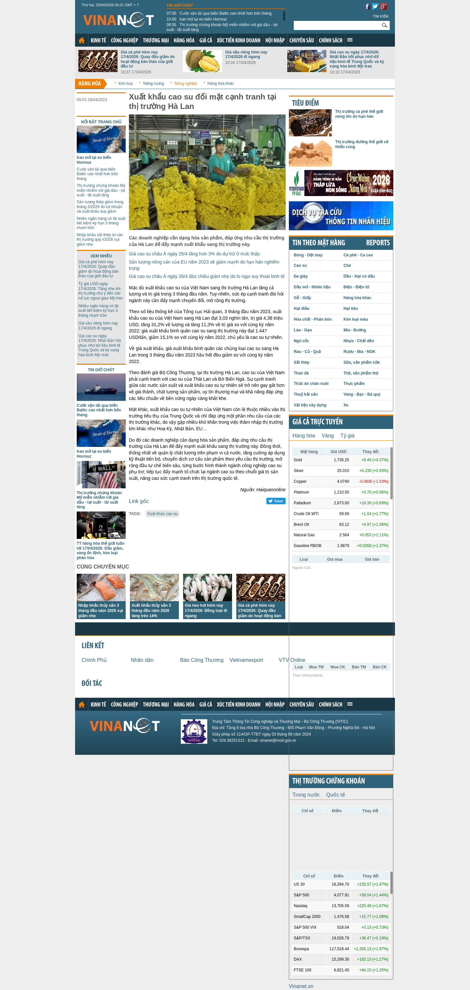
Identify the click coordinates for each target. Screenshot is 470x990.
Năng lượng (153, 83)
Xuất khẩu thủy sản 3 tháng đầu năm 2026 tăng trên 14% (151, 610)
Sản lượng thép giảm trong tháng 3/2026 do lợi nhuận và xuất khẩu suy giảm (100, 207)
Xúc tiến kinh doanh (238, 41)
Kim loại (125, 83)
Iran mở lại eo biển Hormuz (196, 19)
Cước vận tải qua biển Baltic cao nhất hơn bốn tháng (219, 13)
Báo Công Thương (202, 660)
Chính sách (330, 41)
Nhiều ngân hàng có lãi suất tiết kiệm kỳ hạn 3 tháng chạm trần (101, 223)
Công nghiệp (124, 41)
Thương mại (156, 41)
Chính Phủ (94, 660)
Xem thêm (349, 39)
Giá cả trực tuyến (317, 422)
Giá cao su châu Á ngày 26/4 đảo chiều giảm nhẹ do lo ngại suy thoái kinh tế (207, 276)
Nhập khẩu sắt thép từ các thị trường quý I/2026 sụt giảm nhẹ (100, 240)
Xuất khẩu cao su (162, 513)
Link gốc (139, 501)
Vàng (327, 435)
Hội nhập (275, 41)
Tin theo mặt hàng (318, 243)
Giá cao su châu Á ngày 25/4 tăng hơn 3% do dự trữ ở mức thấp (194, 253)
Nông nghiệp (186, 83)
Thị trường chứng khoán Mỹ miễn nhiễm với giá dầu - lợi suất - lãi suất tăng (221, 27)
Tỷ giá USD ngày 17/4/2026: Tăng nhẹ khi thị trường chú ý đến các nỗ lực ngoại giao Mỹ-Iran (100, 291)
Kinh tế (98, 41)
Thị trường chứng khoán (328, 781)
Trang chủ (81, 40)
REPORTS (378, 243)
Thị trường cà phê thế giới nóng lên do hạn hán (359, 113)
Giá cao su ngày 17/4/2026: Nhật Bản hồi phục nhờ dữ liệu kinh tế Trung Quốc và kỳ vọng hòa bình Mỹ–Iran (357, 59)
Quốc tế (335, 795)
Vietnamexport (246, 660)
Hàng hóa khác (221, 83)
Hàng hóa (184, 41)
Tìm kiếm (380, 16)
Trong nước (306, 795)
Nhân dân (142, 660)
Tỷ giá (347, 435)
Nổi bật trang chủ (101, 122)
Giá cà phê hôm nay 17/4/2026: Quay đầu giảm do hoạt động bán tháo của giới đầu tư (148, 59)
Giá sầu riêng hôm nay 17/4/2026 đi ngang (246, 54)
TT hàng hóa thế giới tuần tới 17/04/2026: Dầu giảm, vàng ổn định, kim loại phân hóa (100, 550)
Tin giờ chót (179, 5)
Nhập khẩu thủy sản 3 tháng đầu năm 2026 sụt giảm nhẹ (100, 610)
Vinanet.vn (301, 986)
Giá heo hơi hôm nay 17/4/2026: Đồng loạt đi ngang (206, 610)
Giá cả (205, 41)
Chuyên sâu (302, 41)
